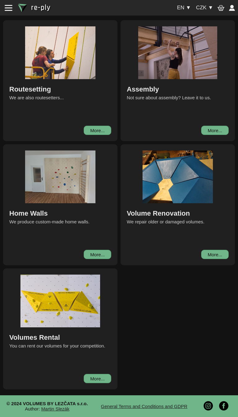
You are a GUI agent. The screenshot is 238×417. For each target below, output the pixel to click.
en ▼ (184, 8)
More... (97, 130)
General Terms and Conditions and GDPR (144, 406)
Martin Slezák (55, 408)
